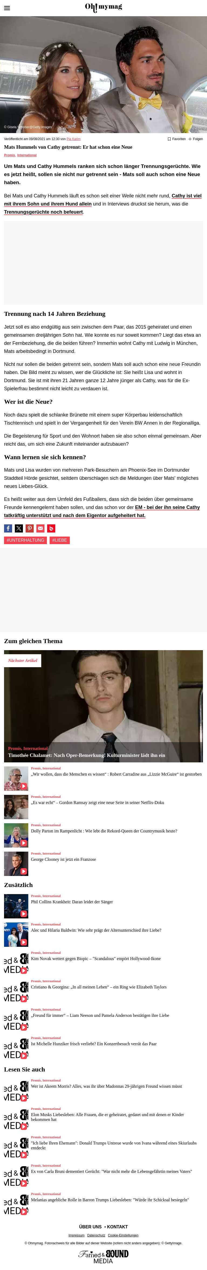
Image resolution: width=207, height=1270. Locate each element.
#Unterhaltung (25, 540)
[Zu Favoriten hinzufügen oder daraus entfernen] (177, 139)
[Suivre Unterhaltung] (195, 139)
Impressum (76, 1235)
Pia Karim (74, 139)
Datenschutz (96, 1235)
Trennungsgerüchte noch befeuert (43, 212)
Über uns (90, 1227)
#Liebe (59, 540)
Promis (9, 155)
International (27, 155)
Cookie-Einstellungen (123, 1235)
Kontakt (117, 1227)
